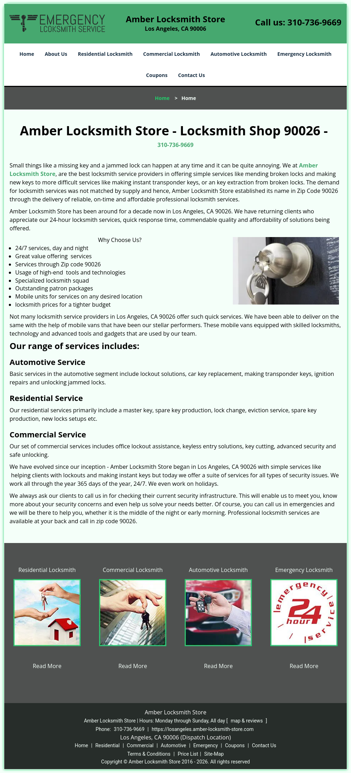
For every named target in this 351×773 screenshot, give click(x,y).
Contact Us (191, 75)
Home (26, 54)
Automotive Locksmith (239, 54)
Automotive (173, 745)
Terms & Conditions (149, 754)
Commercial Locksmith (171, 54)
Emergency (205, 745)
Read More (47, 666)
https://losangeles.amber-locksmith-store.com (203, 729)
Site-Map (214, 754)
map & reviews (247, 721)
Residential (107, 745)
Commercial (140, 745)
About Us (56, 54)
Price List (188, 754)
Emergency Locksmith (304, 54)
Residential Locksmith (105, 54)
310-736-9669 (314, 22)
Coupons (156, 75)
